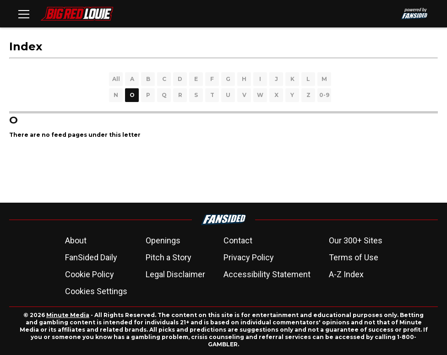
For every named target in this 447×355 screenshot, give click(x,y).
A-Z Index (346, 274)
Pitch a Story (168, 257)
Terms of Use (353, 257)
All (116, 78)
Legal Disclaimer (175, 274)
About (76, 240)
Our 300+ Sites (355, 240)
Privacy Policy (249, 257)
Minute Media (67, 315)
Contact (238, 240)
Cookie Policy (89, 274)
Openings (163, 240)
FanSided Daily (91, 257)
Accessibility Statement (267, 274)
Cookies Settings (96, 291)
